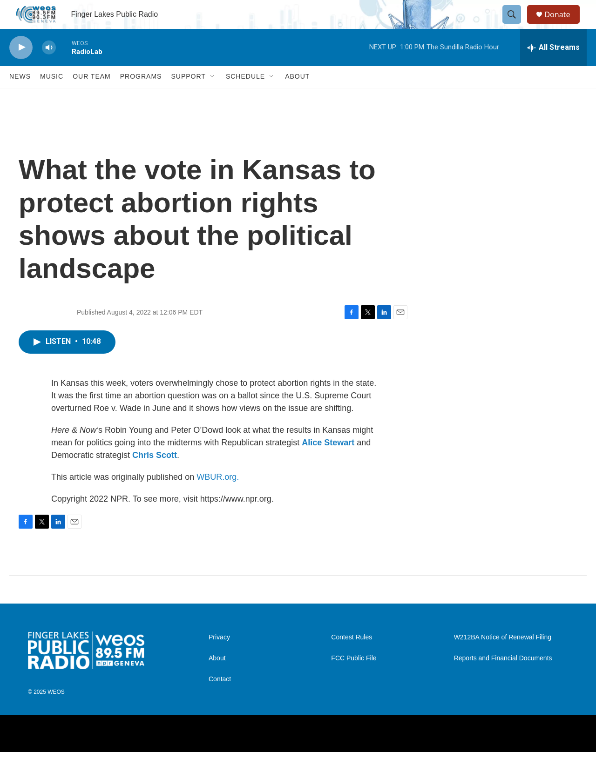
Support (188, 97)
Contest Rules (351, 657)
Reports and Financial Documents (503, 678)
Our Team (92, 97)
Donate (563, 24)
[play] (21, 67)
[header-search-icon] (516, 24)
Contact (220, 699)
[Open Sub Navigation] (213, 97)
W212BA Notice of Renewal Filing (502, 657)
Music (51, 97)
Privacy (219, 657)
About (297, 97)
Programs (141, 97)
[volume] (49, 67)
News (20, 97)
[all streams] (553, 67)
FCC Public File (353, 678)
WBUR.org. (217, 497)
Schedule (245, 97)
